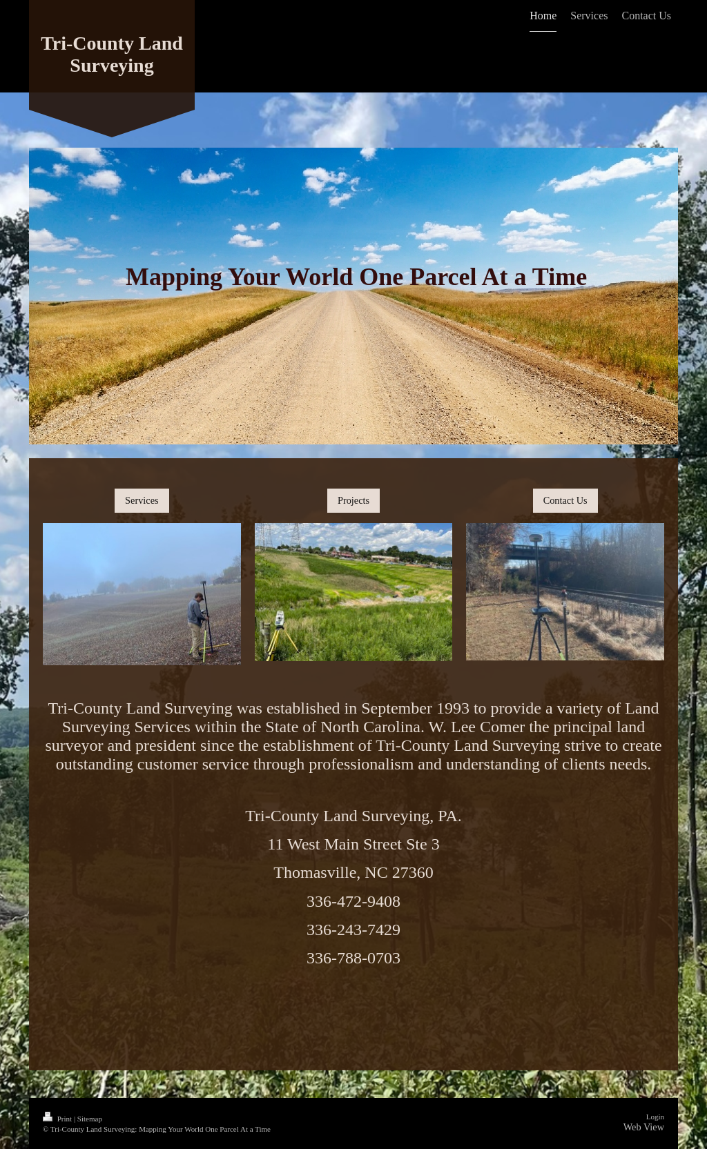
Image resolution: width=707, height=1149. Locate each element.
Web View (643, 1126)
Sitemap (89, 1118)
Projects (353, 500)
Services (141, 500)
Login (655, 1116)
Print (58, 1118)
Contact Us (565, 500)
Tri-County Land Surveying (112, 54)
